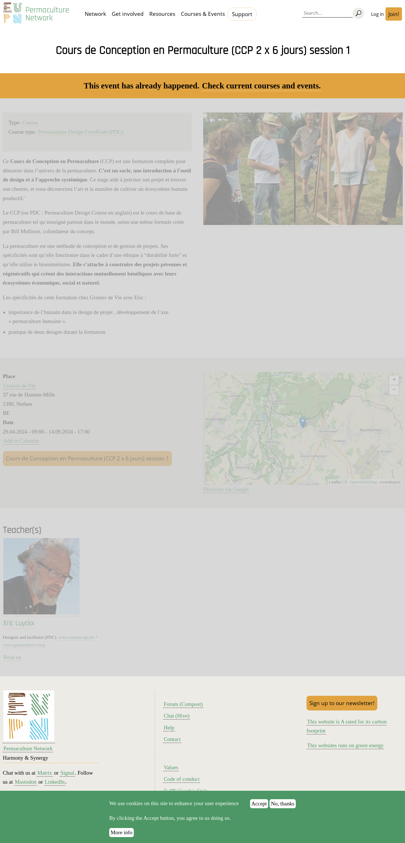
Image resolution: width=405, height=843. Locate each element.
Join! (393, 14)
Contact (172, 739)
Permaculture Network (47, 14)
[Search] (358, 13)
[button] (302, 422)
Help (169, 728)
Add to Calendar (21, 441)
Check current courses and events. (261, 85)
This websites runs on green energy (345, 745)
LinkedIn (55, 782)
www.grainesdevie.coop (24, 644)
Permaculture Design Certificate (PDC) (80, 132)
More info (121, 832)
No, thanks (282, 804)
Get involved (128, 14)
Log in (377, 14)
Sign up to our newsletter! (342, 703)
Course (30, 122)
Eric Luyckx (18, 623)
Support (242, 14)
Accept (259, 804)
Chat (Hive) (176, 716)
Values (171, 767)
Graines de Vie (19, 386)
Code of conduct (182, 779)
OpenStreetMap (363, 482)
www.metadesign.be (76, 637)
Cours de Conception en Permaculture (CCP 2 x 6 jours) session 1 (87, 458)
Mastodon (26, 782)
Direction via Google (226, 489)
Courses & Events (203, 14)
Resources (162, 14)
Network (95, 14)
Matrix (44, 773)
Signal (67, 773)
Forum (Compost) (183, 704)
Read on (12, 657)
